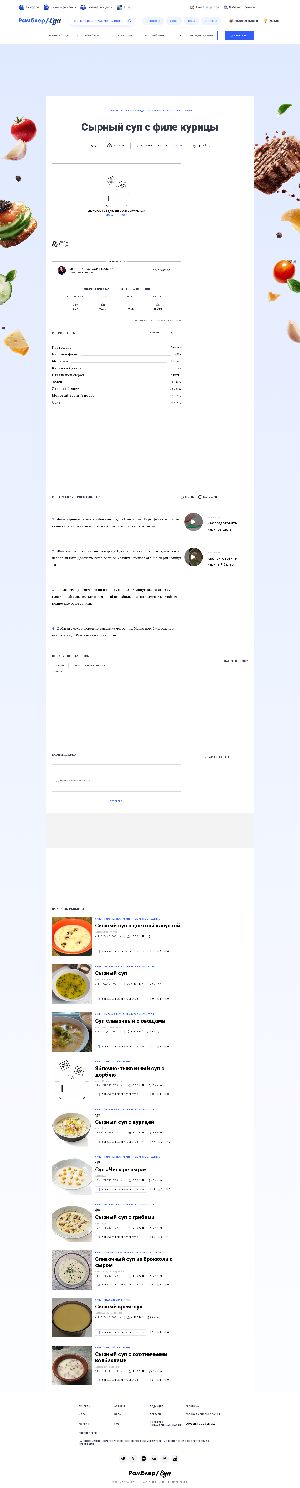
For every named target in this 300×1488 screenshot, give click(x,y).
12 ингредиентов (109, 1180)
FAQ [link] (116, 1424)
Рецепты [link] (85, 1406)
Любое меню (166, 35)
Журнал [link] (84, 1424)
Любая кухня (132, 35)
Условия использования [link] (203, 1414)
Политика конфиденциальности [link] (165, 1423)
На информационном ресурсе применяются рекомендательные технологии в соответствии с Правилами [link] (144, 1442)
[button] (208, 497)
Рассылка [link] (192, 1406)
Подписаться (161, 270)
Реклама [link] (156, 1414)
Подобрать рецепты (239, 35)
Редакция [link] (157, 1406)
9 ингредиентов (108, 984)
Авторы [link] (119, 1406)
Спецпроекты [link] (88, 1433)
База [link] (117, 1414)
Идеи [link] (82, 1414)
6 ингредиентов (108, 936)
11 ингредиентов (109, 1085)
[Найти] (130, 21)
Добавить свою (116, 215)
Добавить (239, 7)
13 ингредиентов (109, 1132)
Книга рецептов (204, 7)
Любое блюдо (98, 35)
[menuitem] (29, 7)
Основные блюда (63, 35)
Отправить (117, 801)
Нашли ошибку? (236, 661)
